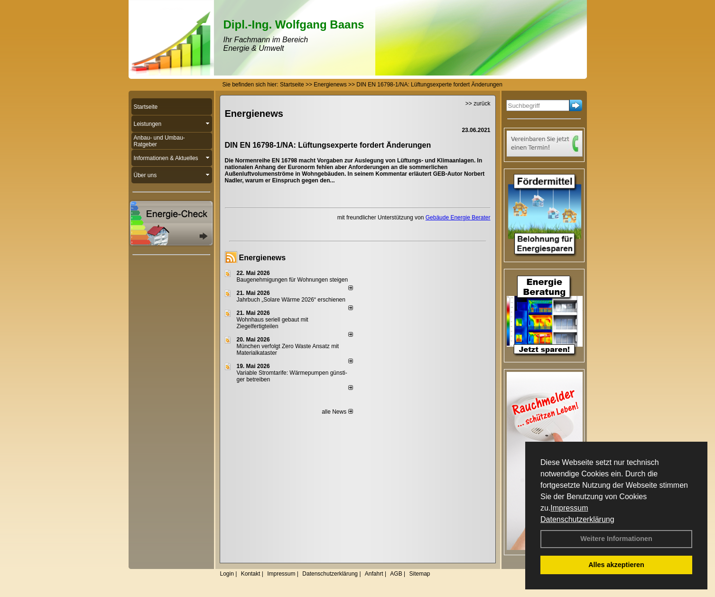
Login (227, 573)
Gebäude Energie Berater (458, 217)
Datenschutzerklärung (577, 519)
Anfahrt (374, 573)
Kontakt (250, 573)
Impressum (569, 508)
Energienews (262, 258)
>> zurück (478, 103)
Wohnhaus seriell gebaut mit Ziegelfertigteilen (272, 323)
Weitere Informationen (616, 538)
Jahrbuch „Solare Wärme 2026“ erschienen (291, 299)
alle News (337, 411)
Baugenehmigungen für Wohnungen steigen (292, 279)
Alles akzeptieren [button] (616, 565)
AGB (396, 573)
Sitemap (419, 573)
